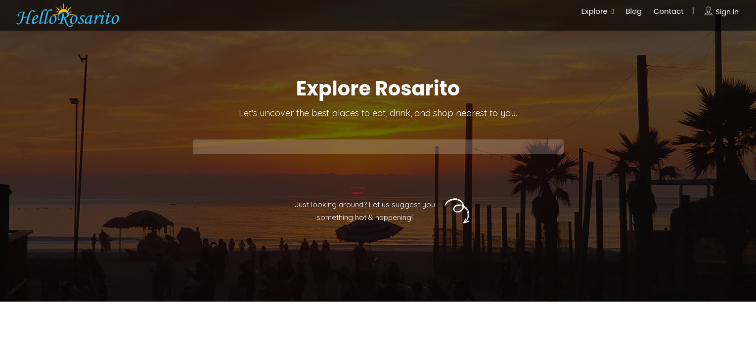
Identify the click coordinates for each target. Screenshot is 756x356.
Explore (594, 11)
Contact (669, 11)
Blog (633, 11)
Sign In (727, 12)
